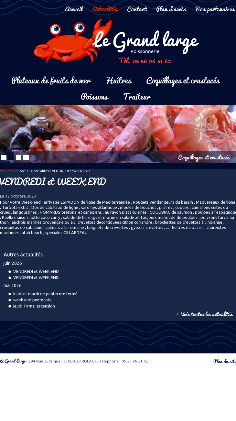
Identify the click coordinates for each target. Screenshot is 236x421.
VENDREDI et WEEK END (36, 271)
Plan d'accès (171, 8)
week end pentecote (32, 299)
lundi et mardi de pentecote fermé (45, 293)
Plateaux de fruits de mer (50, 79)
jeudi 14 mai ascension (34, 306)
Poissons (94, 96)
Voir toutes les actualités (206, 314)
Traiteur (136, 96)
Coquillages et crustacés (182, 79)
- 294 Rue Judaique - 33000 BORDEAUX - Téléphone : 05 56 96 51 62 (74, 361)
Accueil (73, 8)
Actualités (104, 8)
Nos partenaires (215, 8)
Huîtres (118, 79)
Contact (136, 8)
